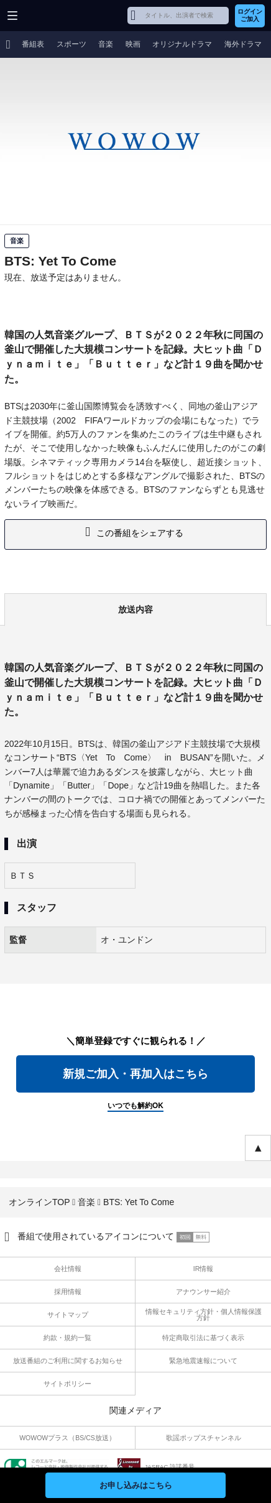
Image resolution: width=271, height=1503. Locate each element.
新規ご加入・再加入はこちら (135, 1074)
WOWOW (57, 15)
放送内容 (135, 609)
